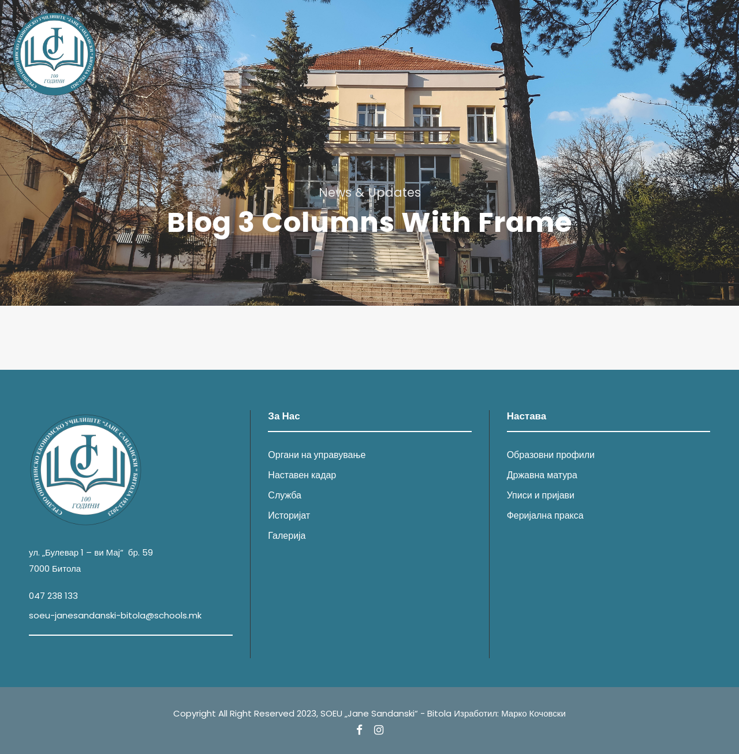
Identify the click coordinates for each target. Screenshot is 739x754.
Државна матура (542, 475)
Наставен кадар (302, 475)
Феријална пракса (545, 515)
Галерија (286, 535)
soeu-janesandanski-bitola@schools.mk (115, 615)
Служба (284, 495)
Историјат (289, 515)
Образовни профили (551, 455)
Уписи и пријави (540, 495)
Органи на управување (316, 455)
